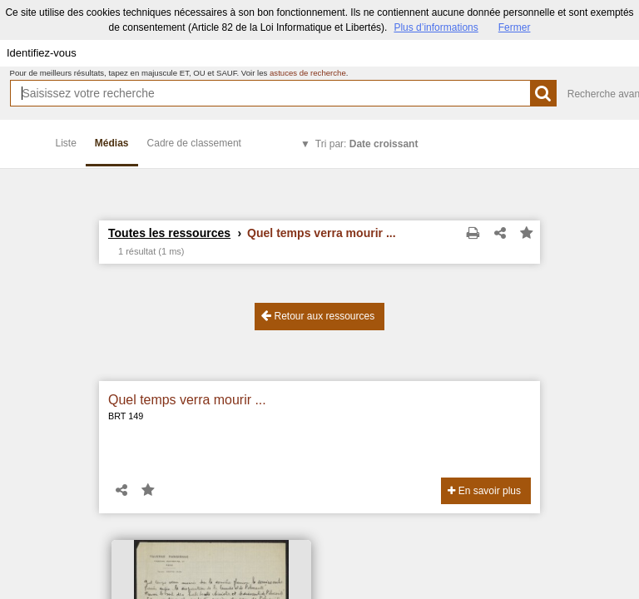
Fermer (514, 27)
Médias (112, 143)
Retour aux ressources (317, 315)
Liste (66, 143)
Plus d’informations (436, 27)
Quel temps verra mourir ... (187, 400)
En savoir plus (484, 491)
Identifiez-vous (42, 53)
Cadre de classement (194, 143)
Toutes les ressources (169, 233)
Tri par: (367, 144)
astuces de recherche (308, 72)
